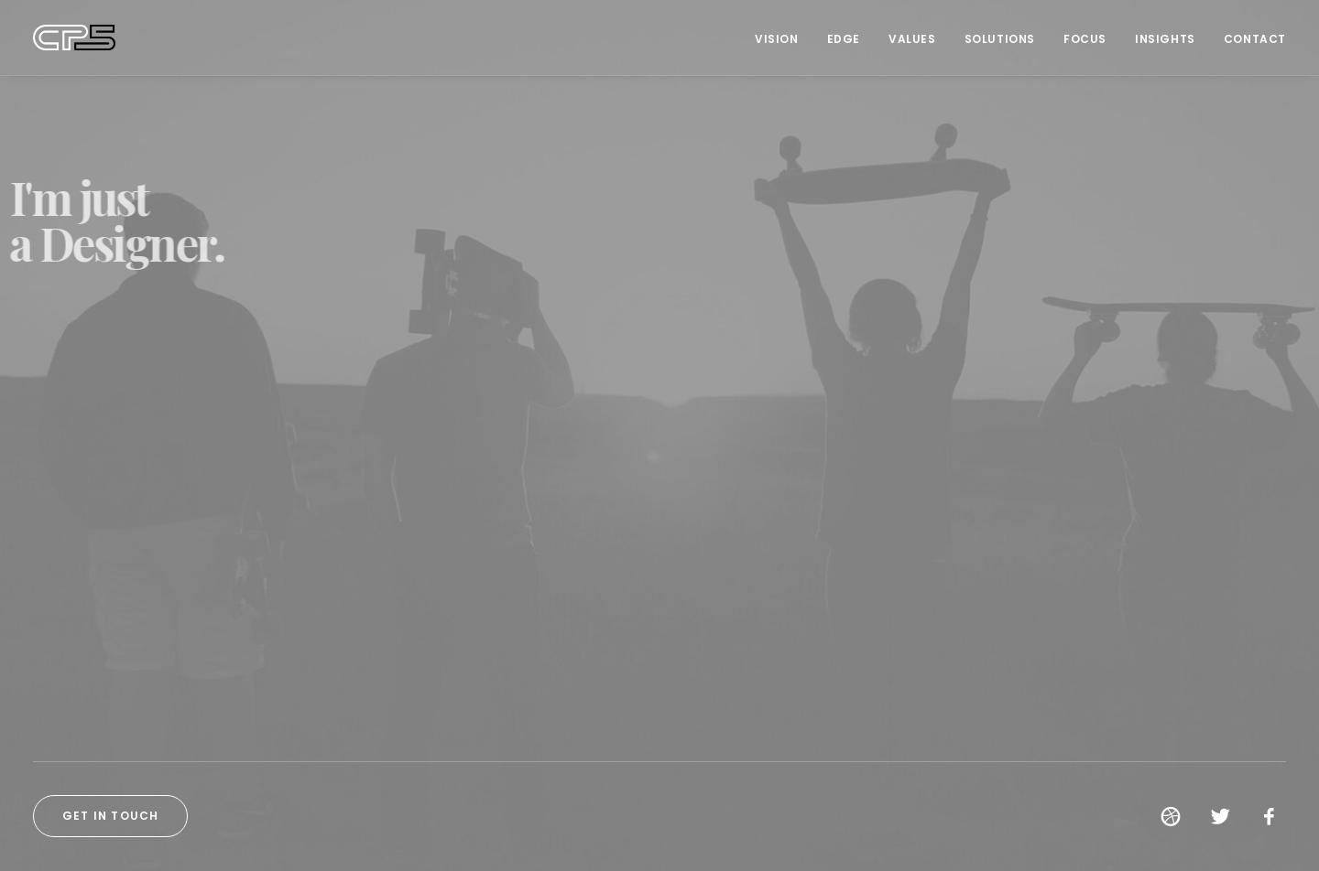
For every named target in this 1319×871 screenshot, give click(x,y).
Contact (1255, 39)
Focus (1084, 39)
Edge (843, 39)
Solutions (1000, 39)
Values (912, 39)
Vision (777, 39)
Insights (1165, 39)
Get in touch (110, 815)
